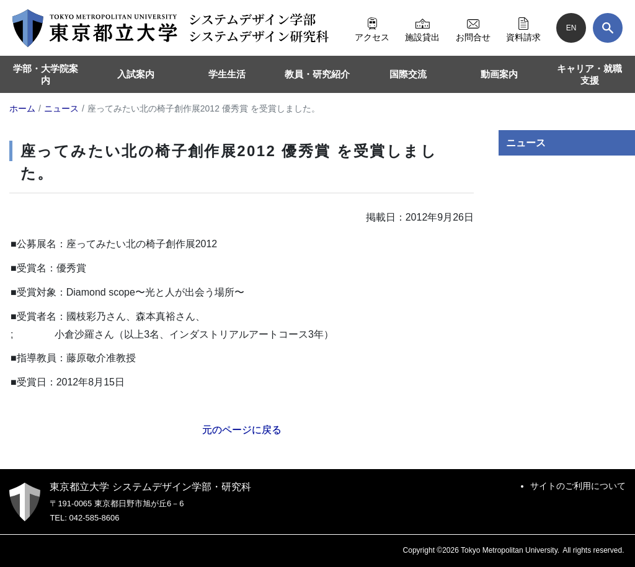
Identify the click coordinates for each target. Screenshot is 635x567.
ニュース (526, 143)
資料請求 (523, 28)
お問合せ (473, 28)
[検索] (608, 28)
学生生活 (227, 74)
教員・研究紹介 (317, 74)
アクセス (372, 28)
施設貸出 (422, 28)
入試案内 (135, 74)
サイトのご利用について (578, 486)
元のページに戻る (242, 429)
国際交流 (408, 74)
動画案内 (499, 74)
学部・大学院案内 (45, 74)
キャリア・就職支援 (589, 74)
